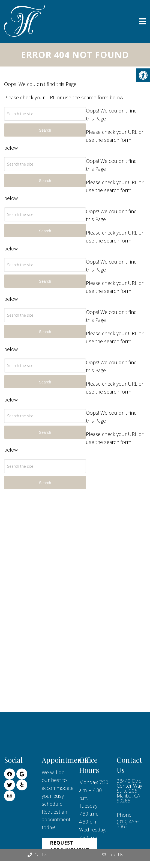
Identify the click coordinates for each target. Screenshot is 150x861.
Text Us (112, 855)
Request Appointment (69, 846)
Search (45, 483)
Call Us (37, 855)
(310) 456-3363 (128, 824)
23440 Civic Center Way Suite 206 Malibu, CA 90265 (129, 790)
